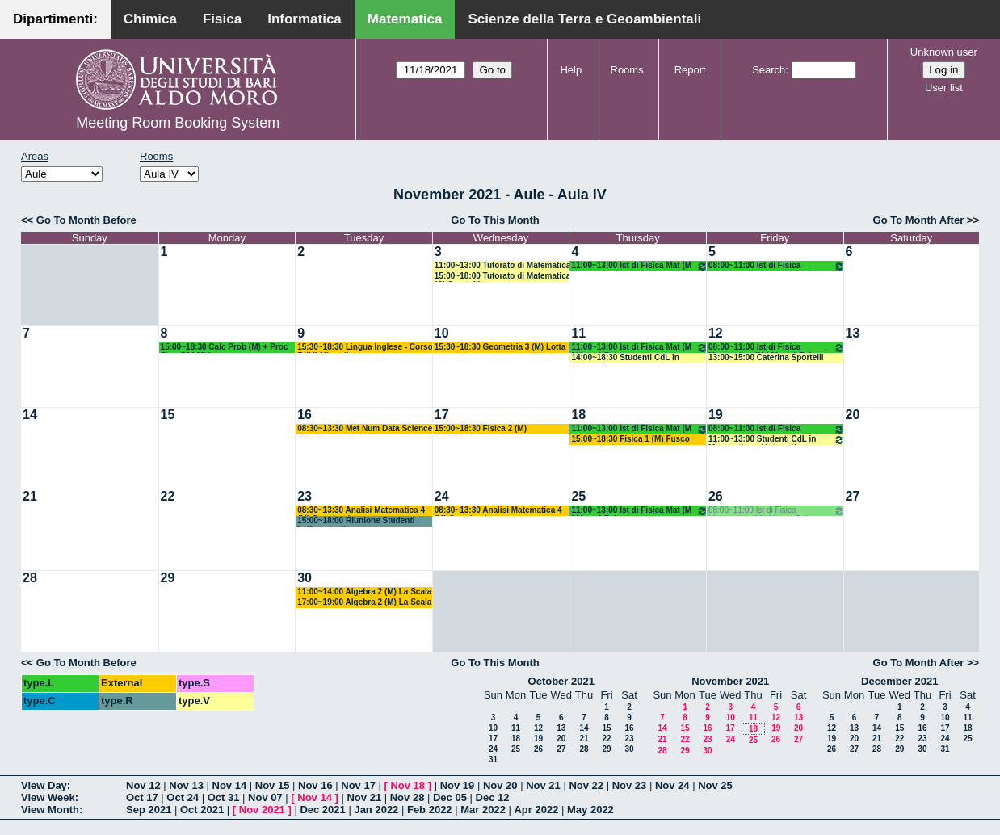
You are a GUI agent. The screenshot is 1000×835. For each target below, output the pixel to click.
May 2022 (590, 810)
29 (168, 578)
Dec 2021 (322, 810)
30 (304, 578)
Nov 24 (672, 785)
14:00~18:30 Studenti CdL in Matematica (625, 358)
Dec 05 (450, 797)
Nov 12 (143, 785)
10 (442, 333)
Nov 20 (500, 785)
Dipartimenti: (55, 19)
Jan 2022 (376, 810)
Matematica (405, 19)
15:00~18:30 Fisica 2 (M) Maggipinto (481, 429)
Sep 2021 (148, 810)
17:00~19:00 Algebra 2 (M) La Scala (364, 602)
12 (715, 333)
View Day (44, 785)
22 (168, 496)
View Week (48, 797)
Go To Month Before (86, 220)
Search (768, 70)
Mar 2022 (483, 810)
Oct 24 (182, 797)
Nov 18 (407, 785)
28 (30, 578)
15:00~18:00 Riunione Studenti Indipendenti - (355, 521)
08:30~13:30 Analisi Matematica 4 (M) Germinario (361, 511)
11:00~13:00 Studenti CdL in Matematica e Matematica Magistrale (776, 439)
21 (30, 496)
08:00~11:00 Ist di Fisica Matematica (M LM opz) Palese (776, 266)
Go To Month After (918, 220)
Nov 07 (265, 797)
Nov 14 (229, 785)
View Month (50, 810)
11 (578, 333)
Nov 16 (315, 785)
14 (30, 415)
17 (442, 415)
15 (168, 415)
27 (853, 496)
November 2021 (730, 681)
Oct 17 (142, 797)
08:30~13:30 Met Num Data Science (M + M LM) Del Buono (364, 429)
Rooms (627, 70)
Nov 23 (629, 785)
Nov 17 (358, 785)
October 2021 (561, 681)
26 (715, 496)
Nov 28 (407, 797)
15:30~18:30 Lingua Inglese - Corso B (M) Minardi (365, 347)
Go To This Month (495, 220)
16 (304, 415)
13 (853, 333)
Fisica (222, 19)
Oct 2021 (202, 810)
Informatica (304, 19)
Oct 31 (224, 797)
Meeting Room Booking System (177, 123)
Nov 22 (586, 785)
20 (853, 415)
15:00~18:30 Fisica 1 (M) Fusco (630, 438)
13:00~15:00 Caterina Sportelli (766, 357)
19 (715, 415)
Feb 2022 (429, 810)
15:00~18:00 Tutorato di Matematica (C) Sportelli (503, 276)
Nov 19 (457, 785)
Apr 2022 (536, 810)
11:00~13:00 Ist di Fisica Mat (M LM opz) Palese (639, 266)
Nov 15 (272, 785)
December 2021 (899, 681)
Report (690, 70)
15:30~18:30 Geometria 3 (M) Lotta (500, 346)
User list (944, 88)
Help (571, 70)
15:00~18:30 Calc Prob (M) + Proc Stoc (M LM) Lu (224, 347)
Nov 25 (715, 785)
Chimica (150, 19)
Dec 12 (493, 797)
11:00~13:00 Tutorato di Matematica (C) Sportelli (503, 266)
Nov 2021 (262, 810)
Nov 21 (543, 785)
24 (442, 496)
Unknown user (943, 52)
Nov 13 (186, 785)
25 (578, 496)
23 (304, 496)
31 (493, 759)
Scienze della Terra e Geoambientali (584, 19)
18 (578, 415)
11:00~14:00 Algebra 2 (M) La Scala (364, 591)
